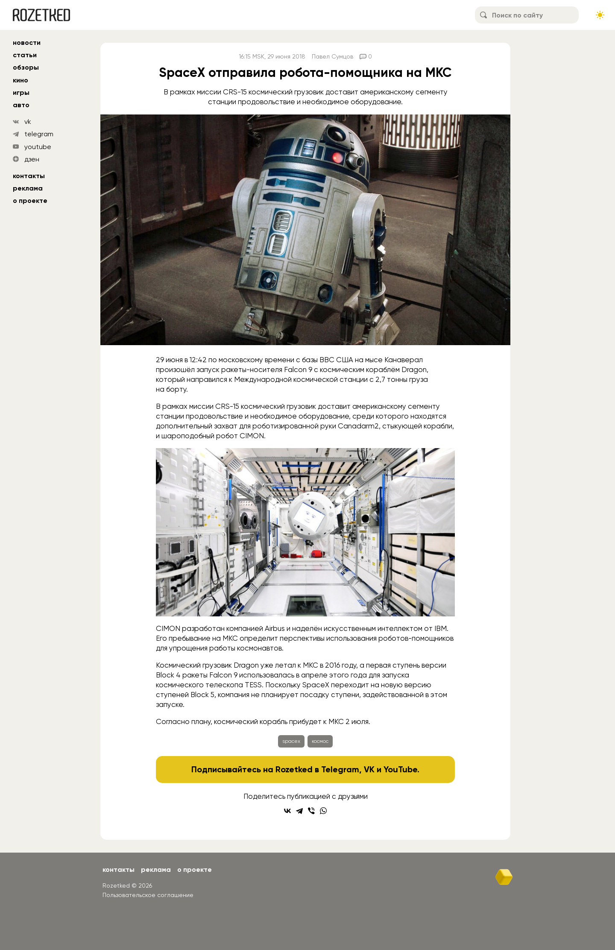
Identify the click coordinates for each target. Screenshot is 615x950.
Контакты (29, 176)
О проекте (30, 200)
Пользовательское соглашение (147, 894)
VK (369, 769)
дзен (31, 159)
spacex (291, 741)
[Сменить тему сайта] (600, 14)
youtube (37, 147)
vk (27, 121)
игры (21, 92)
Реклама (28, 188)
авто (21, 105)
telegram (38, 134)
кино (20, 80)
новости (27, 42)
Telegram (340, 769)
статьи (25, 55)
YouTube (400, 769)
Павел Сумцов (332, 56)
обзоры (26, 67)
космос (320, 741)
